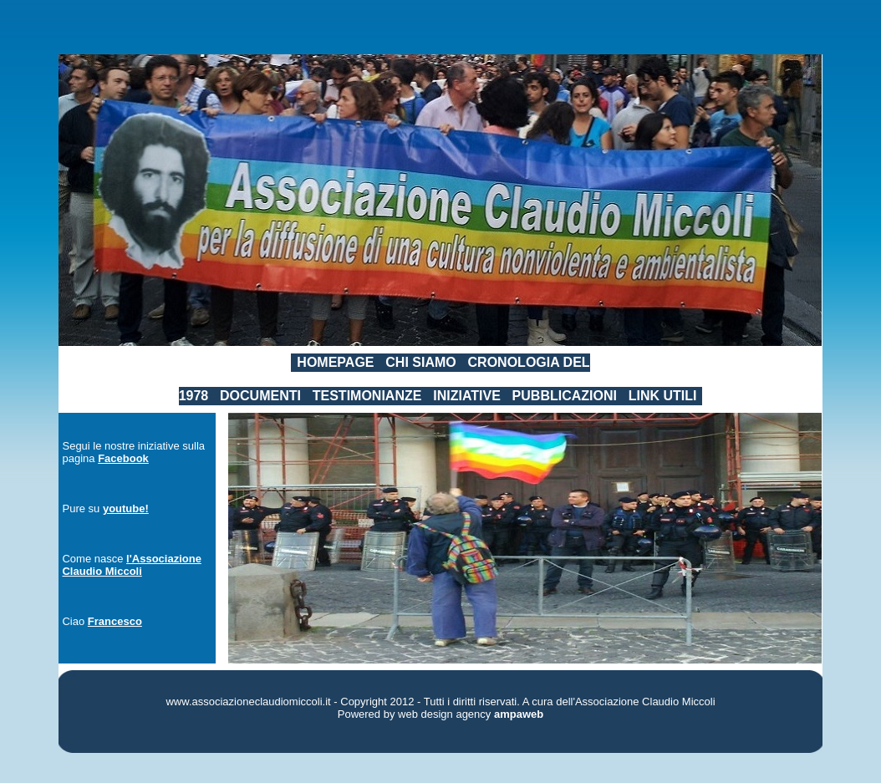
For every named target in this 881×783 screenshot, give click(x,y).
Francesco (115, 621)
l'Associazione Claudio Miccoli (131, 564)
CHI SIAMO (420, 362)
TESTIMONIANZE (367, 396)
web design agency (444, 714)
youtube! (126, 508)
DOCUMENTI (260, 396)
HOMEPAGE (335, 362)
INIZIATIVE (467, 396)
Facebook (123, 458)
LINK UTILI (663, 396)
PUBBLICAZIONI (564, 396)
